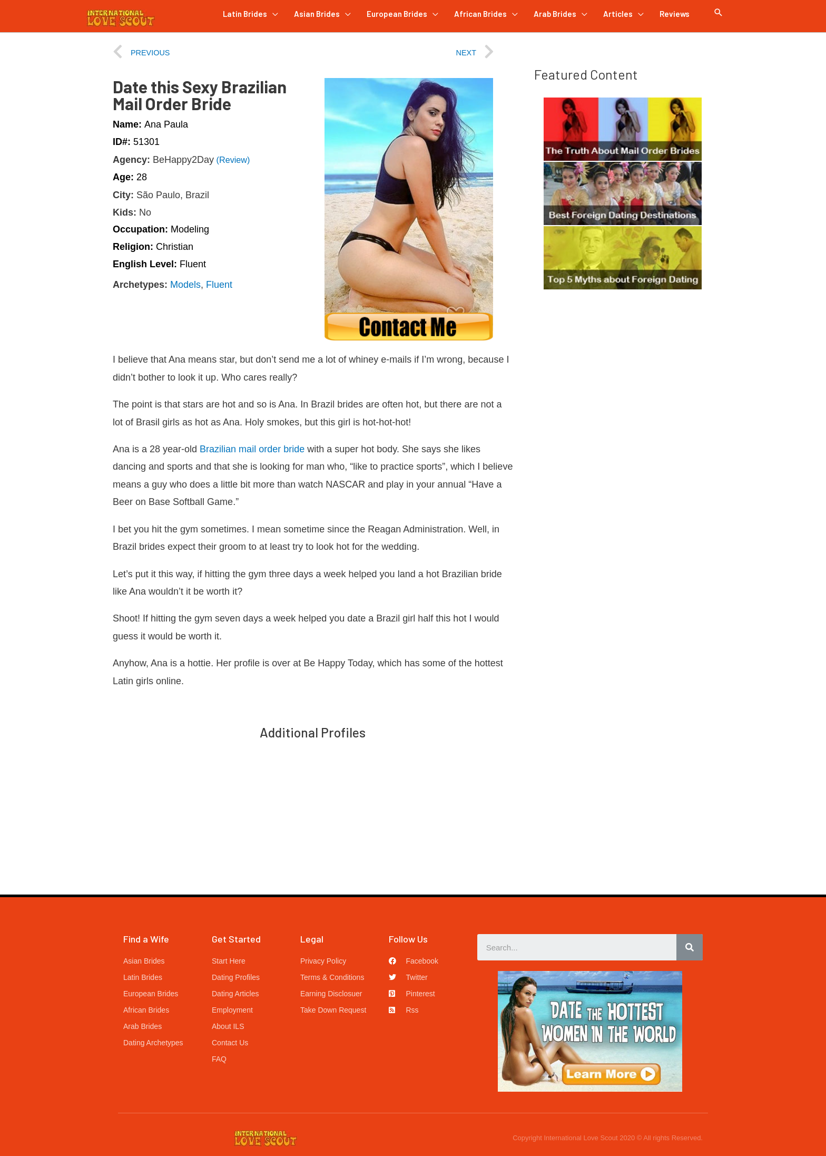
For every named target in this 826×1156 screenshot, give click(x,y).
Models (185, 284)
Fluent (219, 284)
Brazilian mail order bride (252, 449)
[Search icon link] (718, 12)
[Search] (689, 947)
